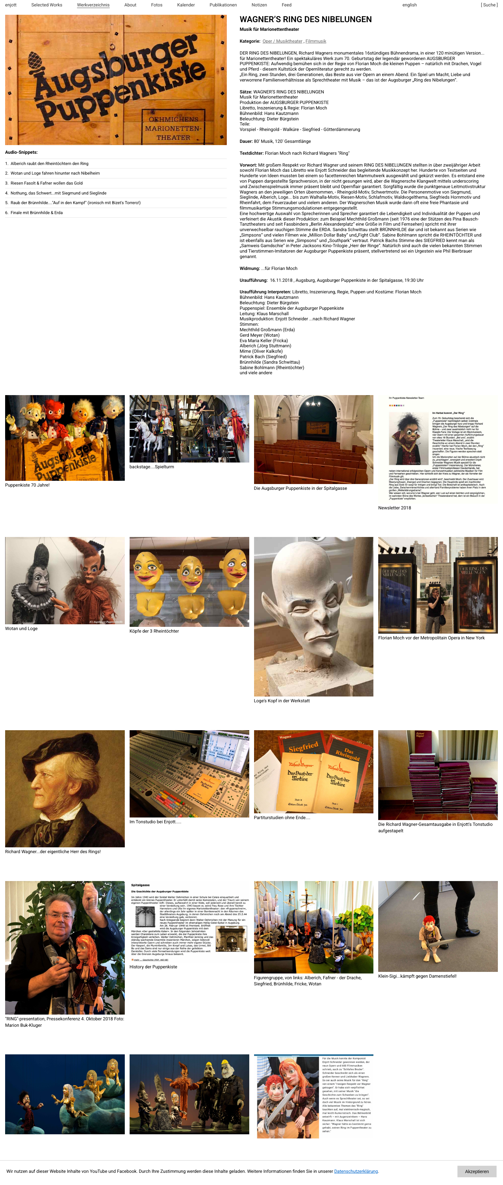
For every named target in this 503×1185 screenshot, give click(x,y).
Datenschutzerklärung (356, 1171)
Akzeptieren (477, 1171)
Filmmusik (316, 41)
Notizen (259, 5)
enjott (11, 5)
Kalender (186, 5)
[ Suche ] (489, 5)
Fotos (156, 5)
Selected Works (47, 5)
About (130, 5)
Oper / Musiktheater (283, 41)
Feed (287, 5)
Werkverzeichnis (93, 5)
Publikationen (223, 5)
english (410, 5)
